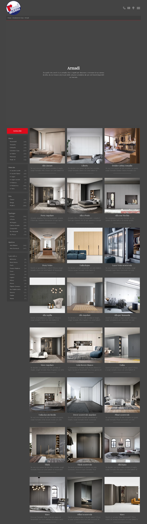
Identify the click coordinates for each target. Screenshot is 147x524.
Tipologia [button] (11, 213)
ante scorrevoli (14, 248)
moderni (12, 205)
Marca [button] (10, 138)
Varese (12, 298)
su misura (13, 234)
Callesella (13, 148)
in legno (12, 177)
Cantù (11, 265)
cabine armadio (15, 225)
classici (12, 199)
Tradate (12, 295)
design (12, 203)
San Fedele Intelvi (15, 289)
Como (11, 271)
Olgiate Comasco (15, 286)
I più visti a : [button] (13, 256)
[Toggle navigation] (138, 8)
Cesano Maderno (15, 268)
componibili (13, 228)
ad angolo (13, 222)
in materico (13, 183)
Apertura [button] (11, 242)
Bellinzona (13, 259)
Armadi (27, 18)
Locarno (12, 274)
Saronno (12, 292)
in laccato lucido (15, 171)
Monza (12, 283)
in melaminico (14, 186)
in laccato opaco (15, 173)
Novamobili (13, 142)
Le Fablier (13, 154)
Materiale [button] (11, 167)
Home (9, 18)
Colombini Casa (14, 151)
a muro (12, 216)
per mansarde (14, 231)
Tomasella (13, 145)
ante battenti (14, 245)
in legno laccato (15, 180)
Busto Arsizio (14, 262)
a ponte (12, 219)
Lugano (12, 277)
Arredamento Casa (18, 18)
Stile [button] (10, 196)
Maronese (13, 157)
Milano (12, 280)
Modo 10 (12, 160)
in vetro (12, 189)
